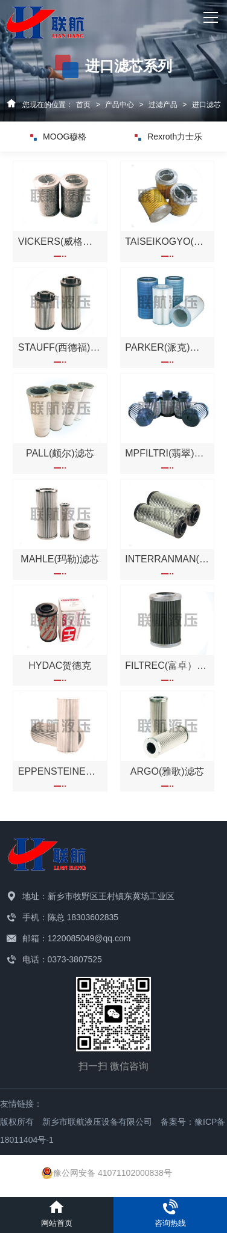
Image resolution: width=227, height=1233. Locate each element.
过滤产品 (163, 104)
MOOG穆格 (58, 136)
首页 (83, 104)
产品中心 (119, 104)
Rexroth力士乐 (168, 136)
